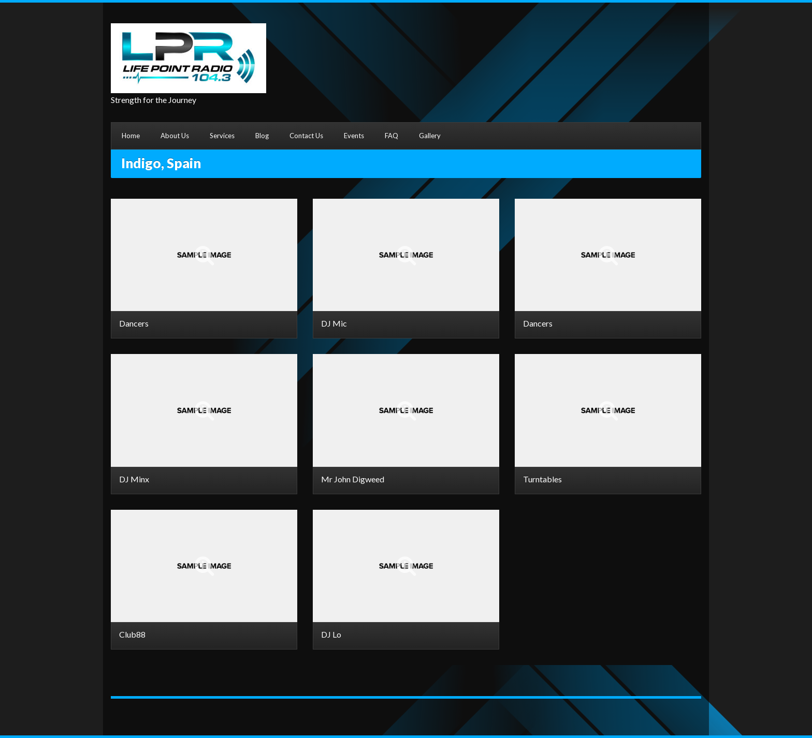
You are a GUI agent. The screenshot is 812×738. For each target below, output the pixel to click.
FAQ (391, 135)
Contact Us (306, 135)
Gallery (430, 135)
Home (131, 135)
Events (354, 135)
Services (222, 135)
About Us (175, 135)
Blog (262, 135)
